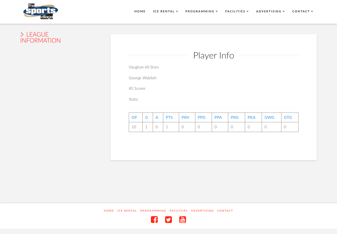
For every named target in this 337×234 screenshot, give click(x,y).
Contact (225, 210)
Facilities (179, 210)
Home (109, 210)
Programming (153, 210)
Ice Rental (127, 210)
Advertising (202, 210)
